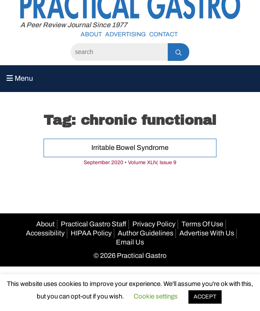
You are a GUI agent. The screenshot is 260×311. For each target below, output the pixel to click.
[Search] (119, 52)
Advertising (125, 34)
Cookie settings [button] (156, 296)
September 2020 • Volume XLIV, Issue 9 (130, 162)
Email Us (130, 242)
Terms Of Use (202, 224)
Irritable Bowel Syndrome (130, 147)
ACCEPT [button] (205, 297)
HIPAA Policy (91, 233)
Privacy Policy (153, 224)
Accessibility (45, 233)
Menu (19, 78)
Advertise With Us (206, 233)
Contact (163, 34)
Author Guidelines (145, 233)
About (91, 34)
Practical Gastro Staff (93, 224)
